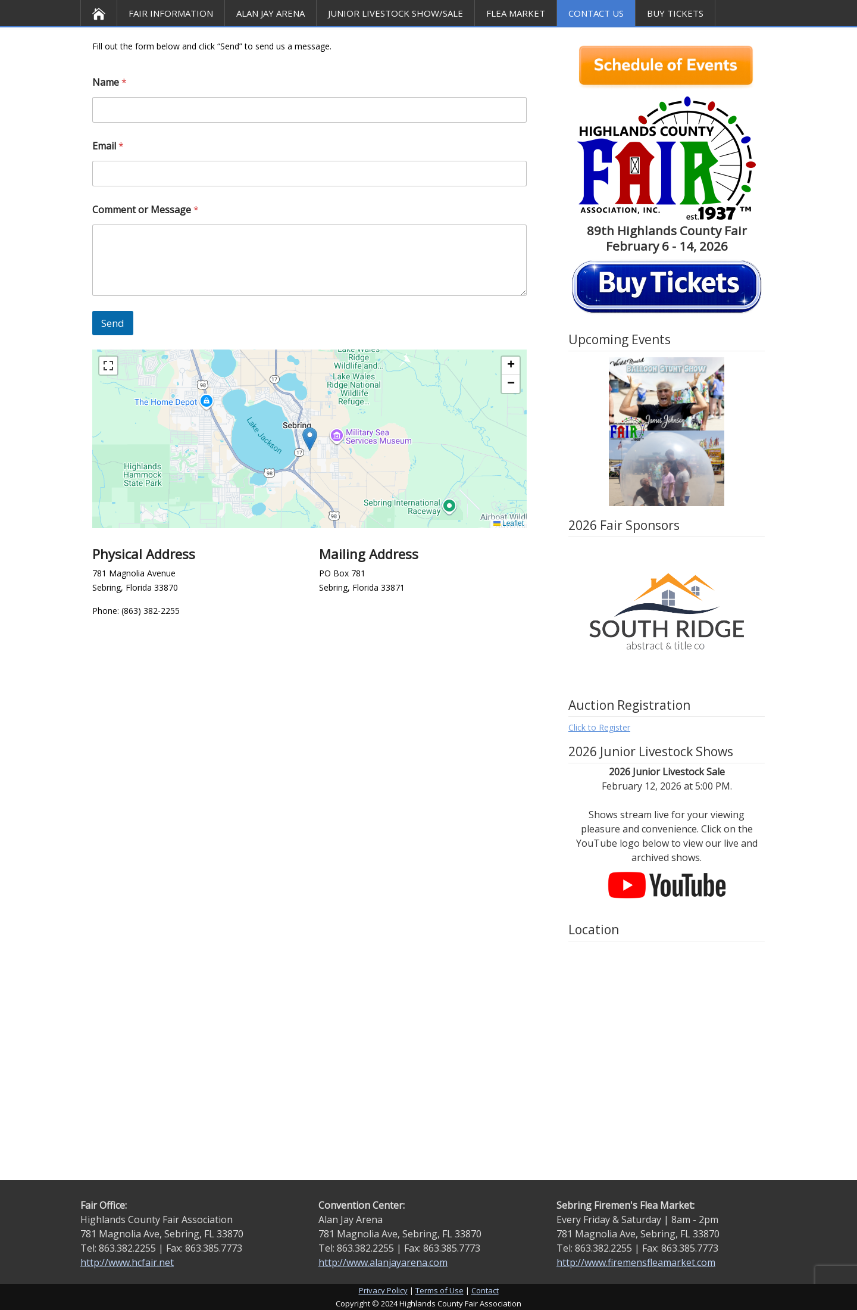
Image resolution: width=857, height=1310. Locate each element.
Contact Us (596, 13)
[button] (309, 439)
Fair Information (171, 13)
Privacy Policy (383, 1290)
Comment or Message (145, 210)
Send (112, 323)
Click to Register (599, 727)
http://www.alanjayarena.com (383, 1262)
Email (108, 146)
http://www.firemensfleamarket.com (635, 1262)
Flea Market (515, 13)
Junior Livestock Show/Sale (395, 13)
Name (109, 82)
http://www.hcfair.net (127, 1262)
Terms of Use (439, 1290)
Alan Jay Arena (270, 13)
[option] (666, 431)
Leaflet (508, 523)
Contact (485, 1290)
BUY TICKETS (675, 13)
